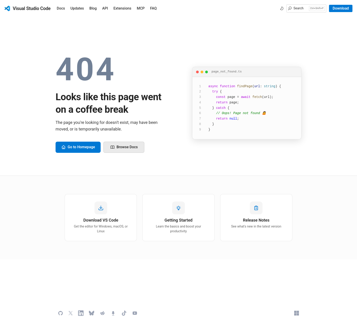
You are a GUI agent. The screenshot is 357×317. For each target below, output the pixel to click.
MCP (141, 8)
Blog (93, 8)
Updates (77, 8)
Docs (61, 8)
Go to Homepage (78, 147)
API (105, 8)
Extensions (122, 8)
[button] (306, 8)
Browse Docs (124, 147)
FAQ (153, 8)
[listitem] (101, 217)
